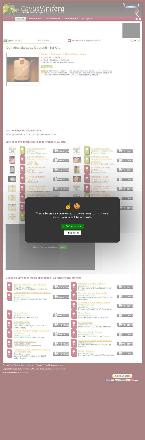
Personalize (72, 233)
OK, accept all (72, 226)
